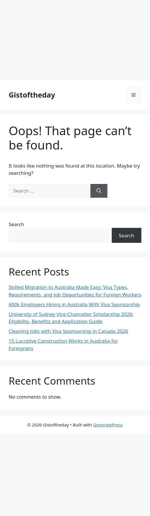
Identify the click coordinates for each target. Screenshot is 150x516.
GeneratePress (108, 425)
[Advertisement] (75, 40)
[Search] (98, 191)
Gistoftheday (32, 95)
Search (16, 224)
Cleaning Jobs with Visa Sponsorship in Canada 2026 (68, 331)
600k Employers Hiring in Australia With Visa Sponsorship (74, 304)
